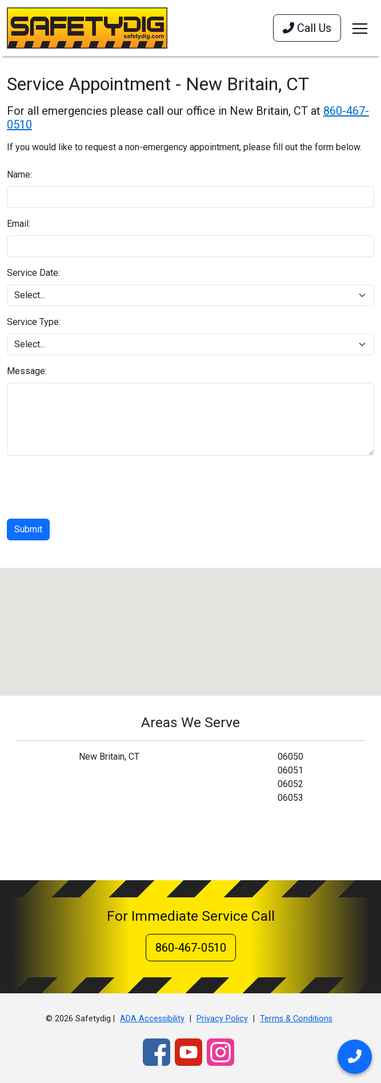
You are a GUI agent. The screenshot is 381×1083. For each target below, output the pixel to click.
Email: (18, 223)
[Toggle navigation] (360, 28)
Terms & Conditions (296, 1019)
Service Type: (34, 321)
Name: (19, 174)
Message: (27, 371)
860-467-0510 (190, 947)
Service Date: (33, 272)
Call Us (307, 28)
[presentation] (94, 487)
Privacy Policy (222, 1019)
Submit (28, 529)
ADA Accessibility (152, 1019)
